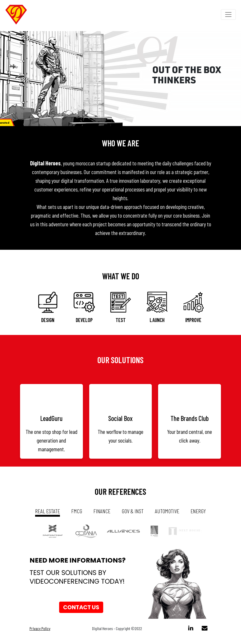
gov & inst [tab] (133, 510)
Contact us (81, 607)
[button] (18, 78)
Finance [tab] (101, 510)
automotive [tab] (167, 510)
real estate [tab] (47, 510)
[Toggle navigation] (228, 14)
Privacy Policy (40, 628)
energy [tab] (198, 510)
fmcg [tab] (76, 510)
